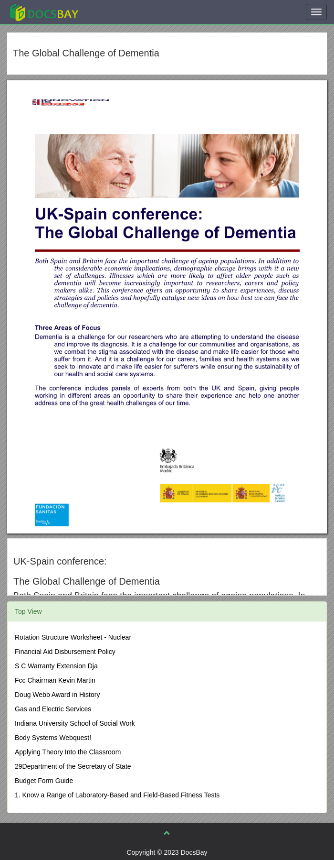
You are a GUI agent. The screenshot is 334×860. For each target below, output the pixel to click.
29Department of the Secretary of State (73, 766)
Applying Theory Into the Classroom (68, 752)
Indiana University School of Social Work (75, 723)
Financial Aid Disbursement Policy (65, 651)
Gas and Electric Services (53, 709)
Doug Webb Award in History (57, 694)
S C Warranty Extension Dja (56, 666)
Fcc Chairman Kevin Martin (55, 680)
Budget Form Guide (44, 780)
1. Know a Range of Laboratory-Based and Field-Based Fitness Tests (117, 795)
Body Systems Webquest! (53, 737)
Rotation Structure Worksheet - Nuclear (73, 637)
